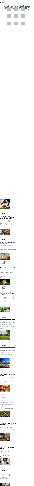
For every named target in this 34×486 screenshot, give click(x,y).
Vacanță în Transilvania (4, 240)
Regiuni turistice (3, 263)
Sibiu (2, 212)
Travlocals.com (3, 265)
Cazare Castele (3, 262)
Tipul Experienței (3, 213)
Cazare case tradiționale (4, 211)
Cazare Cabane (3, 288)
